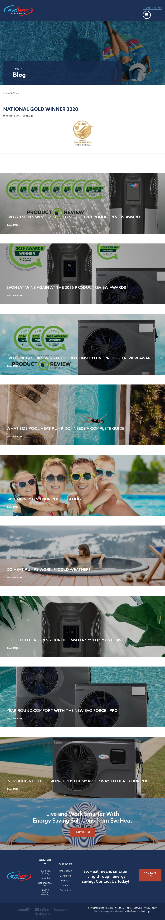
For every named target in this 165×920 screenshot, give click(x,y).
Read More (14, 225)
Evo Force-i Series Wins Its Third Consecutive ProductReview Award (79, 358)
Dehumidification (45, 884)
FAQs (65, 886)
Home (16, 69)
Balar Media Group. (140, 911)
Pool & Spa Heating (45, 872)
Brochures (65, 876)
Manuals (65, 881)
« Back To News (11, 93)
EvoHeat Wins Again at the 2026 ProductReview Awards (66, 287)
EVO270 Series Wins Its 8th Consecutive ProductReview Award (73, 217)
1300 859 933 (152, 8)
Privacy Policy (150, 908)
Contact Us (65, 891)
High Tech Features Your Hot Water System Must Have (65, 640)
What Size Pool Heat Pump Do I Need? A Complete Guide (65, 428)
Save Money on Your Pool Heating (43, 499)
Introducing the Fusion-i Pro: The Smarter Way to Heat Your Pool (79, 781)
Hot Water (45, 878)
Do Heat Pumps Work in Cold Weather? (48, 569)
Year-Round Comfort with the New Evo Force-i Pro (62, 710)
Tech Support (65, 871)
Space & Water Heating (45, 892)
